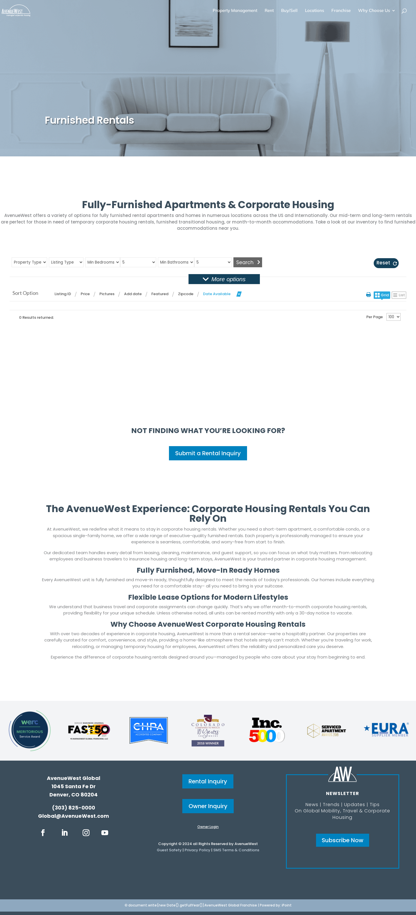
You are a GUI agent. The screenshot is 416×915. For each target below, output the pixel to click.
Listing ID (63, 294)
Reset (383, 262)
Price (85, 294)
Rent (269, 11)
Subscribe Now (342, 840)
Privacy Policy (197, 850)
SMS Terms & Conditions (236, 850)
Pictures (106, 294)
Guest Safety (169, 850)
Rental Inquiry (208, 781)
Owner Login (208, 826)
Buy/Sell (289, 11)
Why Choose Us (374, 11)
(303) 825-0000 (73, 807)
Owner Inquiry (208, 806)
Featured (159, 294)
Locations (314, 11)
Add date (133, 294)
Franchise (341, 11)
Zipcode (185, 294)
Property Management (235, 11)
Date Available (217, 294)
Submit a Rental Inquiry (208, 453)
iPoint (287, 905)
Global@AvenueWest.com (73, 815)
